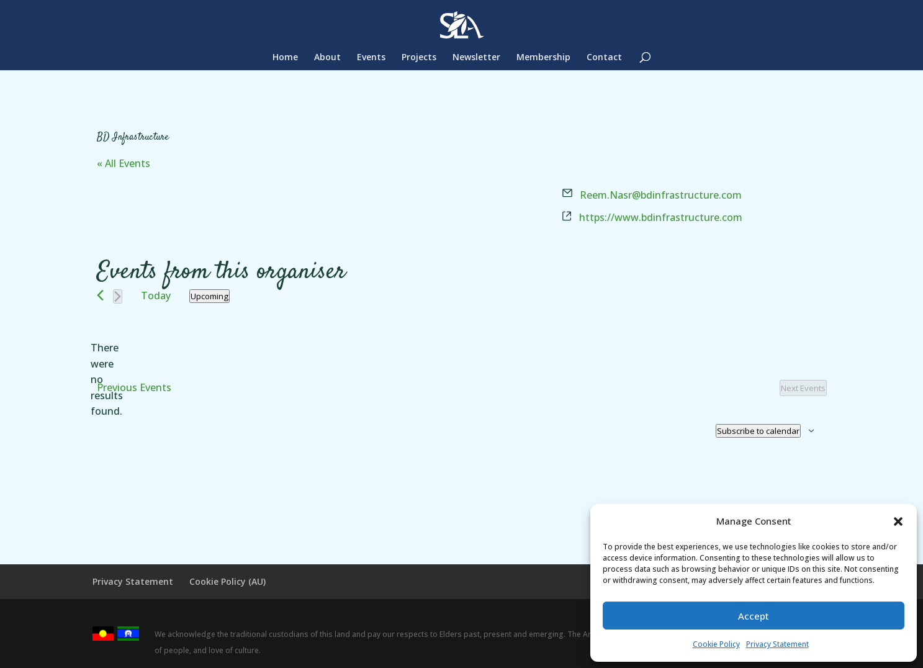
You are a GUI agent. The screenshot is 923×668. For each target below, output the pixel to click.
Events (371, 58)
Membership (543, 58)
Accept (753, 616)
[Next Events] (117, 296)
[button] (898, 521)
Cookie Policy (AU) (227, 581)
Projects (419, 58)
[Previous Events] (100, 295)
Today (156, 295)
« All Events (123, 163)
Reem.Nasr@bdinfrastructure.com (661, 195)
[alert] (107, 380)
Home (285, 58)
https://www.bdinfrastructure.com (660, 217)
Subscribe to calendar (758, 430)
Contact (604, 58)
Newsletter (476, 58)
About (327, 58)
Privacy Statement (777, 644)
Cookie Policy (716, 644)
